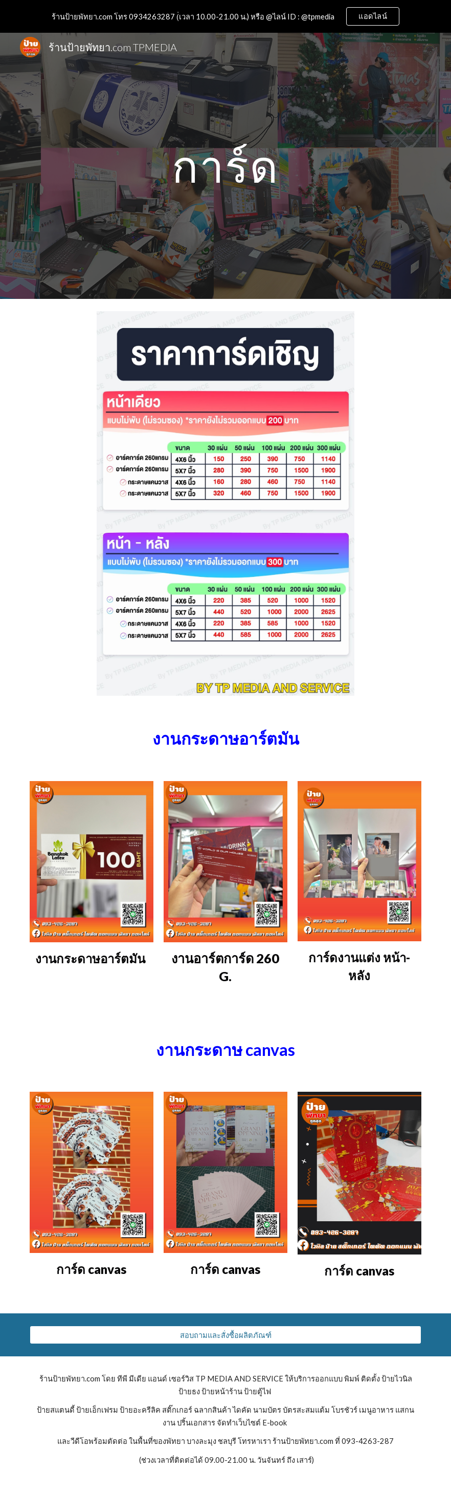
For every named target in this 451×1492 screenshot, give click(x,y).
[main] (225, 165)
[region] (225, 16)
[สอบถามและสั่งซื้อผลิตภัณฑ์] (225, 1335)
